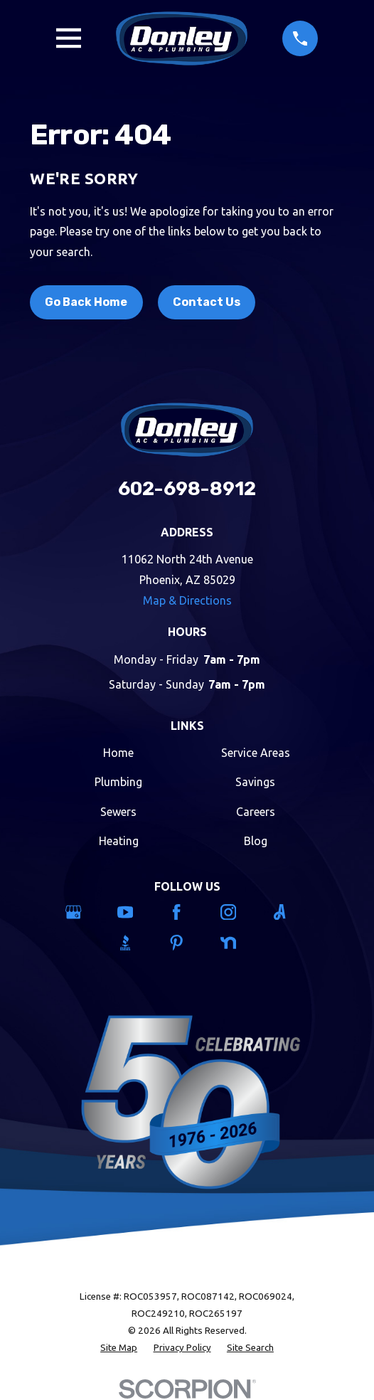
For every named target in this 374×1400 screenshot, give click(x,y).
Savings (255, 781)
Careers (255, 811)
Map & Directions (187, 600)
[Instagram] (238, 912)
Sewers (118, 811)
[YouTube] (135, 912)
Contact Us (206, 302)
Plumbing (118, 781)
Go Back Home (86, 302)
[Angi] (290, 912)
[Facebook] (187, 912)
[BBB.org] (135, 942)
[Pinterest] (187, 942)
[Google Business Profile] (83, 912)
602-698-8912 (187, 488)
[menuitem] (118, 1348)
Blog (255, 840)
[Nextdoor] (238, 942)
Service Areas (255, 752)
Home (118, 752)
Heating (119, 840)
